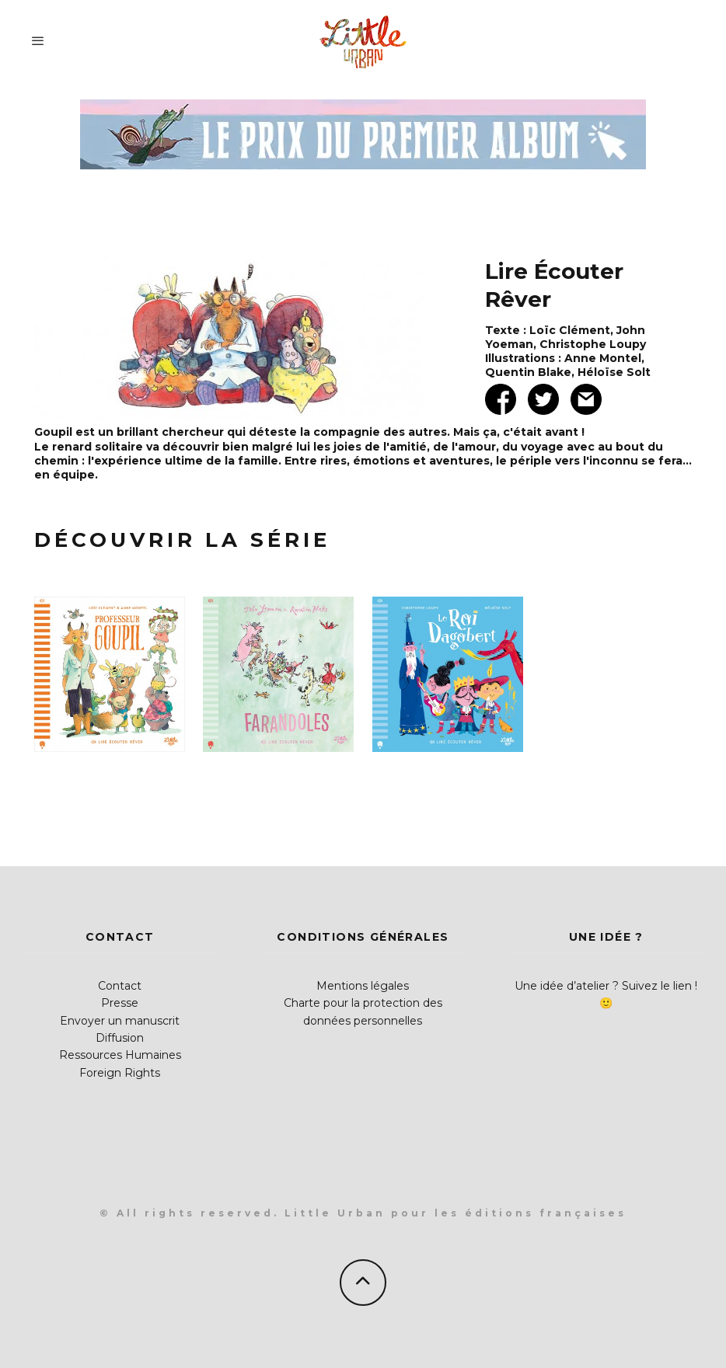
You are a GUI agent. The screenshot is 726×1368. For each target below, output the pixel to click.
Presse (119, 1003)
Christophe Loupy (592, 344)
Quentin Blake (528, 372)
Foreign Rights (119, 1073)
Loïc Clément (569, 330)
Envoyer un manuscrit (120, 1021)
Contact (119, 986)
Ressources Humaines (120, 1055)
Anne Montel (602, 358)
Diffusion (120, 1038)
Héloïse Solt (614, 372)
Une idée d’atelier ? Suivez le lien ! (606, 986)
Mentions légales (362, 986)
